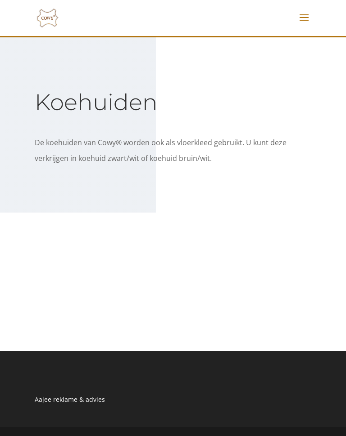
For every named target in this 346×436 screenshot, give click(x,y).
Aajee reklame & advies (70, 399)
